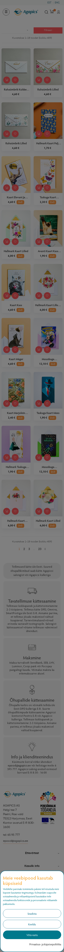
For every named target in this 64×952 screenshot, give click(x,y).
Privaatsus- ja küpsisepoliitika (45, 944)
